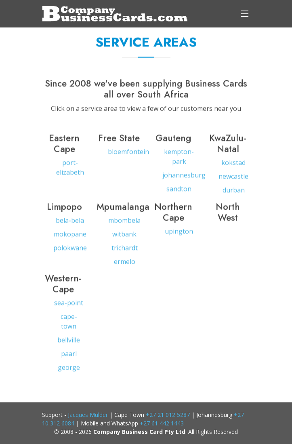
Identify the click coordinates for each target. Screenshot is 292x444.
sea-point (68, 305)
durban (234, 192)
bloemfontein (128, 154)
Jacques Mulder (88, 415)
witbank (124, 236)
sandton (178, 191)
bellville (68, 342)
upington (179, 233)
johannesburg (184, 177)
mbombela (124, 223)
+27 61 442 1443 (162, 423)
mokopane (70, 236)
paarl (69, 356)
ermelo (124, 264)
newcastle (233, 179)
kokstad (233, 165)
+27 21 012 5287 (168, 415)
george (69, 370)
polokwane (70, 250)
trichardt (124, 250)
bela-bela (70, 223)
